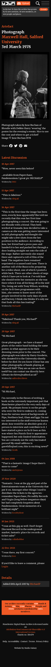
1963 (14, 182)
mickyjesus (17, 470)
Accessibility (13, 641)
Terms (32, 641)
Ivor (14, 556)
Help (5, 641)
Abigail (15, 198)
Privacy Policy (42, 641)
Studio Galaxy (30, 648)
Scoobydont (18, 513)
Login (5, 566)
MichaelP (35, 584)
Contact (24, 641)
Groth (15, 450)
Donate (44, 9)
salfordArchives (19, 378)
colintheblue (18, 539)
